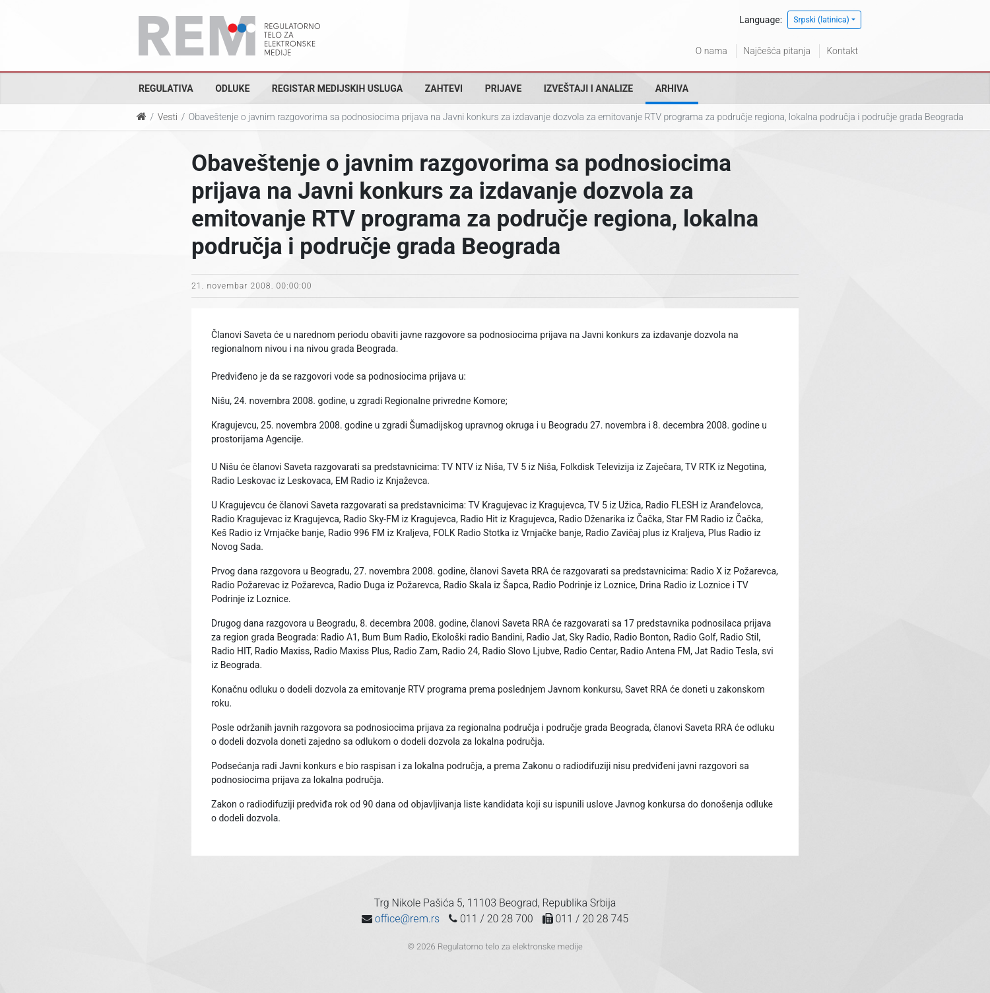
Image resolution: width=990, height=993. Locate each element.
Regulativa (166, 88)
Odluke (232, 88)
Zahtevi (444, 88)
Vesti (168, 117)
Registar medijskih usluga (337, 88)
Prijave (503, 88)
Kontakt (842, 51)
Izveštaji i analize (588, 88)
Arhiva (671, 88)
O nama (711, 51)
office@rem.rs (407, 918)
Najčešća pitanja (776, 51)
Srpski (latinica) (821, 19)
